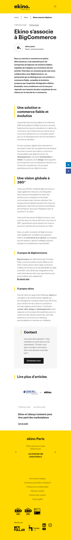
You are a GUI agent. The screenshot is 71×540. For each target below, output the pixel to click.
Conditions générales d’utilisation (37, 482)
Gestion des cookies (37, 495)
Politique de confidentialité (37, 487)
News (26, 17)
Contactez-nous (34, 360)
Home (16, 17)
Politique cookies (37, 491)
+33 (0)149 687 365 (35, 454)
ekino (22, 6)
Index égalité (37, 499)
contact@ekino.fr (35, 456)
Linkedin (44, 525)
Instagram (50, 525)
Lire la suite (23, 423)
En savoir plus (23, 279)
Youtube (44, 528)
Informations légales (37, 478)
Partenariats (34, 25)
